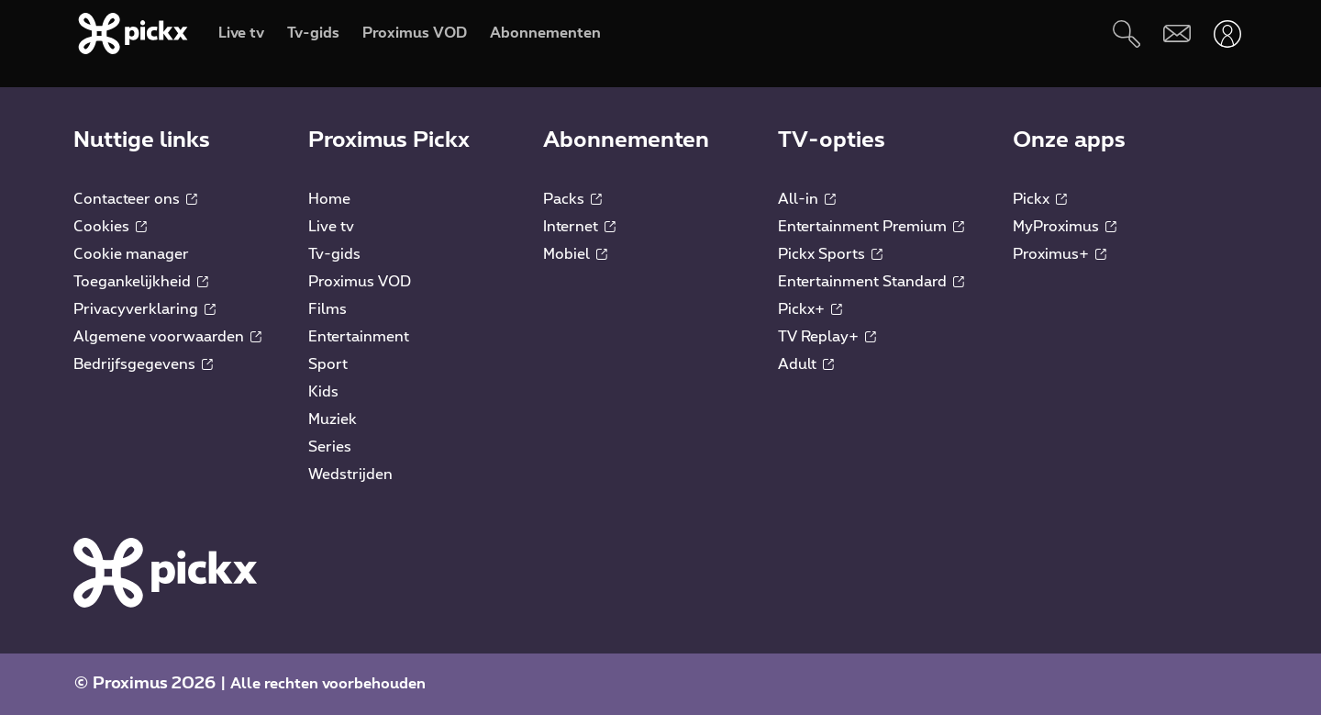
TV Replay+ (827, 337)
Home (329, 199)
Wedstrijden (350, 474)
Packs (572, 199)
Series (329, 447)
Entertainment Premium (871, 226)
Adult (806, 364)
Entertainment (358, 337)
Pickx (1040, 199)
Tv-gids (334, 254)
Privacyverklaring (144, 309)
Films (327, 309)
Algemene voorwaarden (167, 337)
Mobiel (575, 254)
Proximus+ (1059, 254)
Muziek (332, 419)
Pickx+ (810, 309)
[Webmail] (1176, 33)
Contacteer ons (135, 199)
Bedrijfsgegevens (143, 364)
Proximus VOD (359, 281)
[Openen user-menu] (1227, 33)
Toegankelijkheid (140, 281)
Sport (328, 364)
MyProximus (1064, 226)
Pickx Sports (830, 254)
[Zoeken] (1126, 33)
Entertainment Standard (871, 281)
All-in (807, 199)
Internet (579, 226)
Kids (323, 392)
